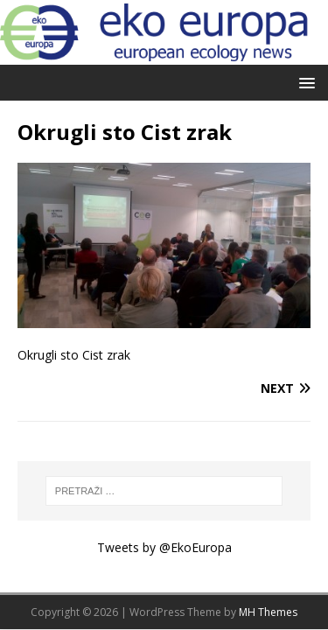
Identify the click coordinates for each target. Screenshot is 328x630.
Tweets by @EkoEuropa (164, 547)
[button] (304, 81)
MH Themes (268, 612)
